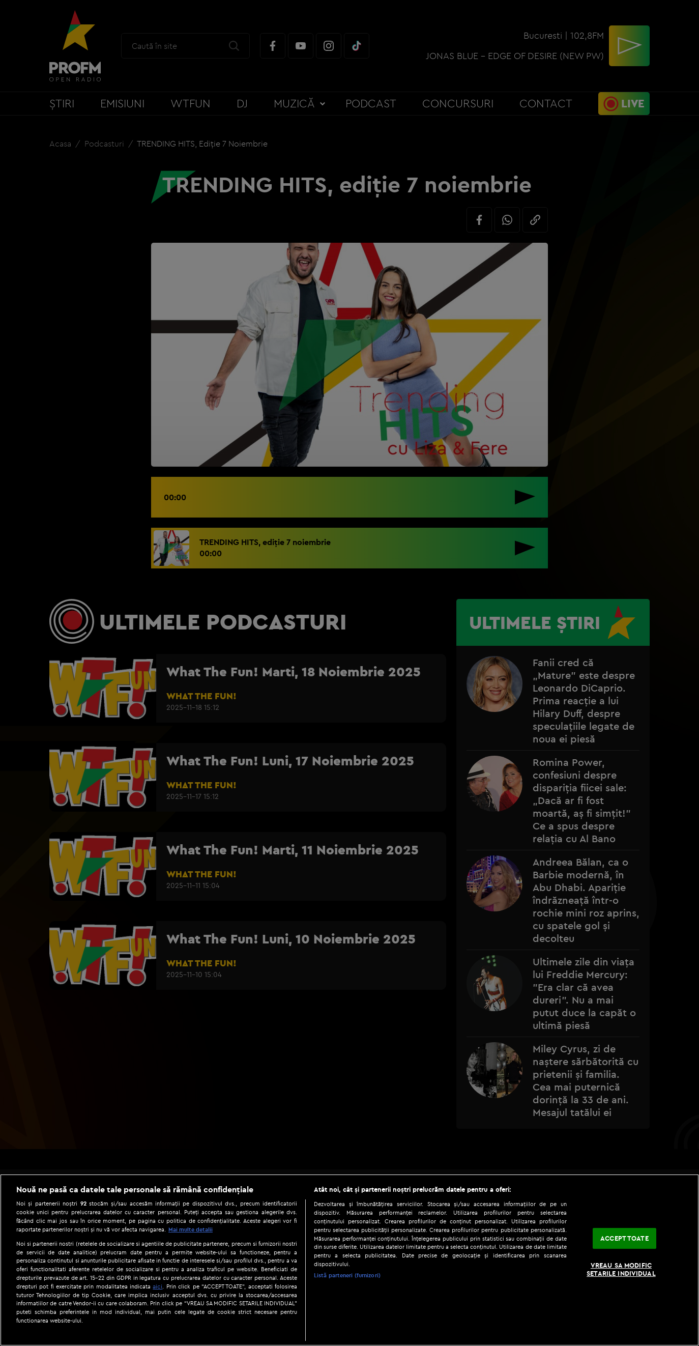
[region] (349, 1260)
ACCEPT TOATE (624, 1238)
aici (157, 1286)
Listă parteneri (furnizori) (347, 1275)
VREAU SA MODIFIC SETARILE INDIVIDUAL (621, 1270)
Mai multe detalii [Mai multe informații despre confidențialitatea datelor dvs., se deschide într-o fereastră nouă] (190, 1229)
